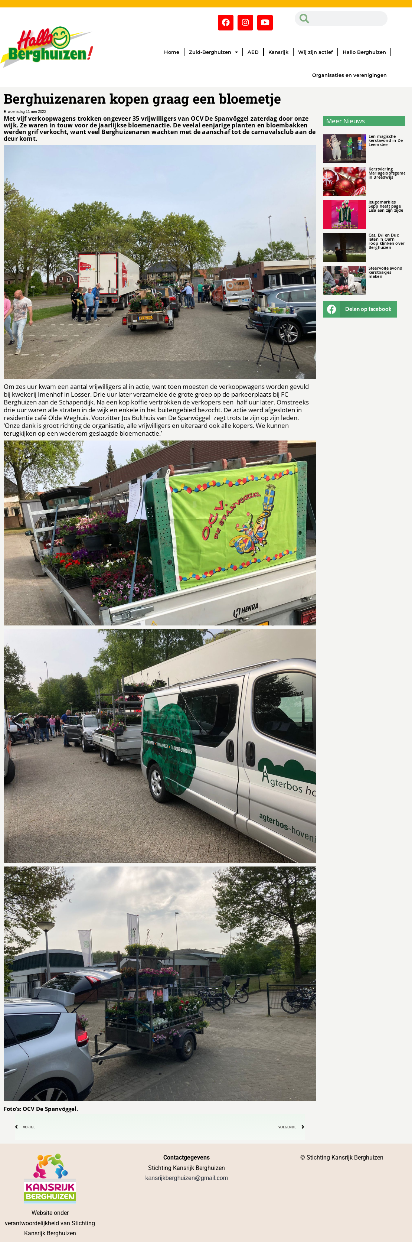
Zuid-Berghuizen (213, 52)
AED (253, 52)
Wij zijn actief (315, 52)
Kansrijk (278, 52)
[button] (360, 309)
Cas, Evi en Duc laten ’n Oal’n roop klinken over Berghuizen (387, 241)
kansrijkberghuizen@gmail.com (186, 1178)
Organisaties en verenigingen (349, 75)
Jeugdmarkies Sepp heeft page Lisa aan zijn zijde (386, 206)
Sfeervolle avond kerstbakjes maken (385, 272)
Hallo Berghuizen (364, 52)
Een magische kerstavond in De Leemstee (386, 140)
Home (171, 52)
